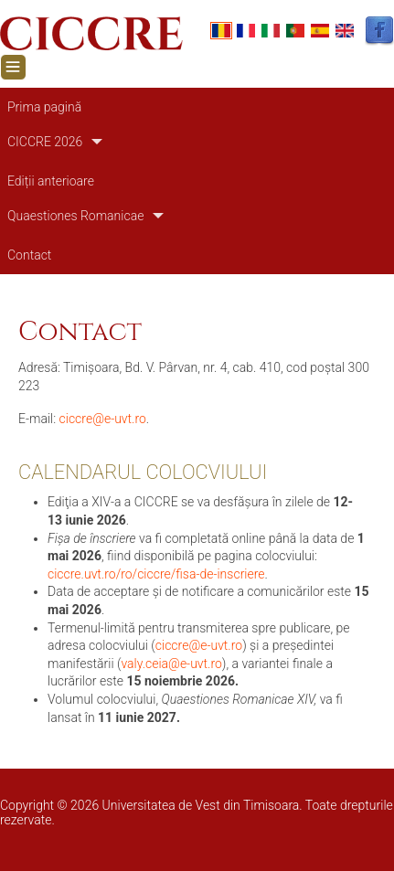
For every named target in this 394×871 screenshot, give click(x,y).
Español (320, 30)
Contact (29, 255)
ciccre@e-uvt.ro (102, 418)
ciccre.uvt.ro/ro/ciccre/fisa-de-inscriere (156, 574)
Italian (270, 30)
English (344, 30)
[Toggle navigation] (13, 67)
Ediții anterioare (50, 181)
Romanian (221, 30)
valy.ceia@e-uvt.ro (171, 663)
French (246, 30)
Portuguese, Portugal (295, 30)
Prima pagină (44, 107)
